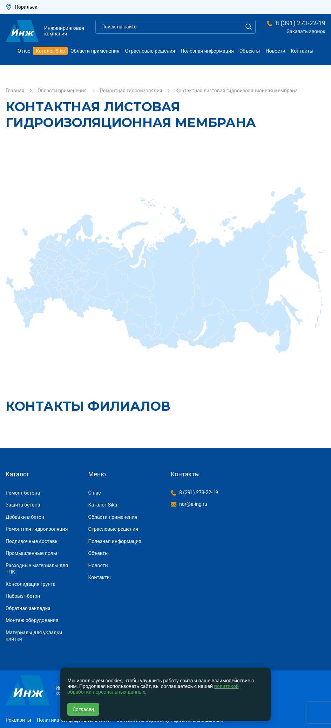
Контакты (302, 51)
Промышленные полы (31, 553)
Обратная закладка (28, 608)
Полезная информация (207, 51)
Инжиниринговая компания (45, 31)
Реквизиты (18, 720)
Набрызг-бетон (23, 596)
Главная (15, 90)
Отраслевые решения (150, 51)
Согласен (83, 709)
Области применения (95, 51)
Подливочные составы (32, 541)
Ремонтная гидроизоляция (131, 90)
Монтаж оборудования (32, 620)
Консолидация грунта (30, 584)
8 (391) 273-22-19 (300, 23)
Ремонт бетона (23, 493)
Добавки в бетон (25, 517)
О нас (24, 51)
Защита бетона (23, 505)
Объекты (249, 51)
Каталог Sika (50, 51)
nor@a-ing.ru (193, 504)
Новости (275, 51)
